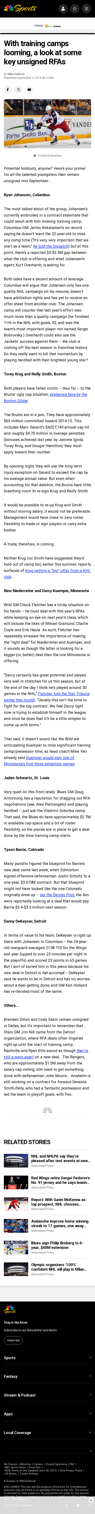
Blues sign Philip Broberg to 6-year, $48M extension (57, 1245)
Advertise (25, 1464)
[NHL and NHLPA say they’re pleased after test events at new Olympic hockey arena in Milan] (16, 1161)
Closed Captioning (56, 1464)
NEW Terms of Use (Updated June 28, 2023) (31, 1470)
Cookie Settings (29, 1473)
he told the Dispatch (50, 246)
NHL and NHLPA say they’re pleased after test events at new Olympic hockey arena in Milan (59, 1158)
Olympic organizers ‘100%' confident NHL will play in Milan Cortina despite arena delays (57, 1267)
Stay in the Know (15, 1322)
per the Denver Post (57, 894)
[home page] (20, 8)
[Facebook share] (8, 89)
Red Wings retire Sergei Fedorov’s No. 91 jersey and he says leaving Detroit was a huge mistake (60, 1180)
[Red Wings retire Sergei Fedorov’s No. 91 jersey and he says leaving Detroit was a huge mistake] (16, 1182)
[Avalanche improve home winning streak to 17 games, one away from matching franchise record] (16, 1226)
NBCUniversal (27, 1481)
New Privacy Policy (71, 1470)
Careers (38, 1464)
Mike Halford (16, 74)
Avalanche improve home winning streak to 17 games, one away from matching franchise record (60, 1223)
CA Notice (11, 1473)
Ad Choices (10, 1464)
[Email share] (29, 89)
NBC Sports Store (15, 1467)
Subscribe (13, 1340)
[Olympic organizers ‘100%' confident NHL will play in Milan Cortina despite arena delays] (16, 1269)
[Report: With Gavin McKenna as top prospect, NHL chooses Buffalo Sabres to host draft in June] (16, 1204)
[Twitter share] (18, 89)
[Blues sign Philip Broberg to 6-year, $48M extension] (16, 1247)
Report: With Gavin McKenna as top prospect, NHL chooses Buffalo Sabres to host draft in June (58, 1201)
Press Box (34, 1467)
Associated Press (42, 1165)
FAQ (71, 1464)
